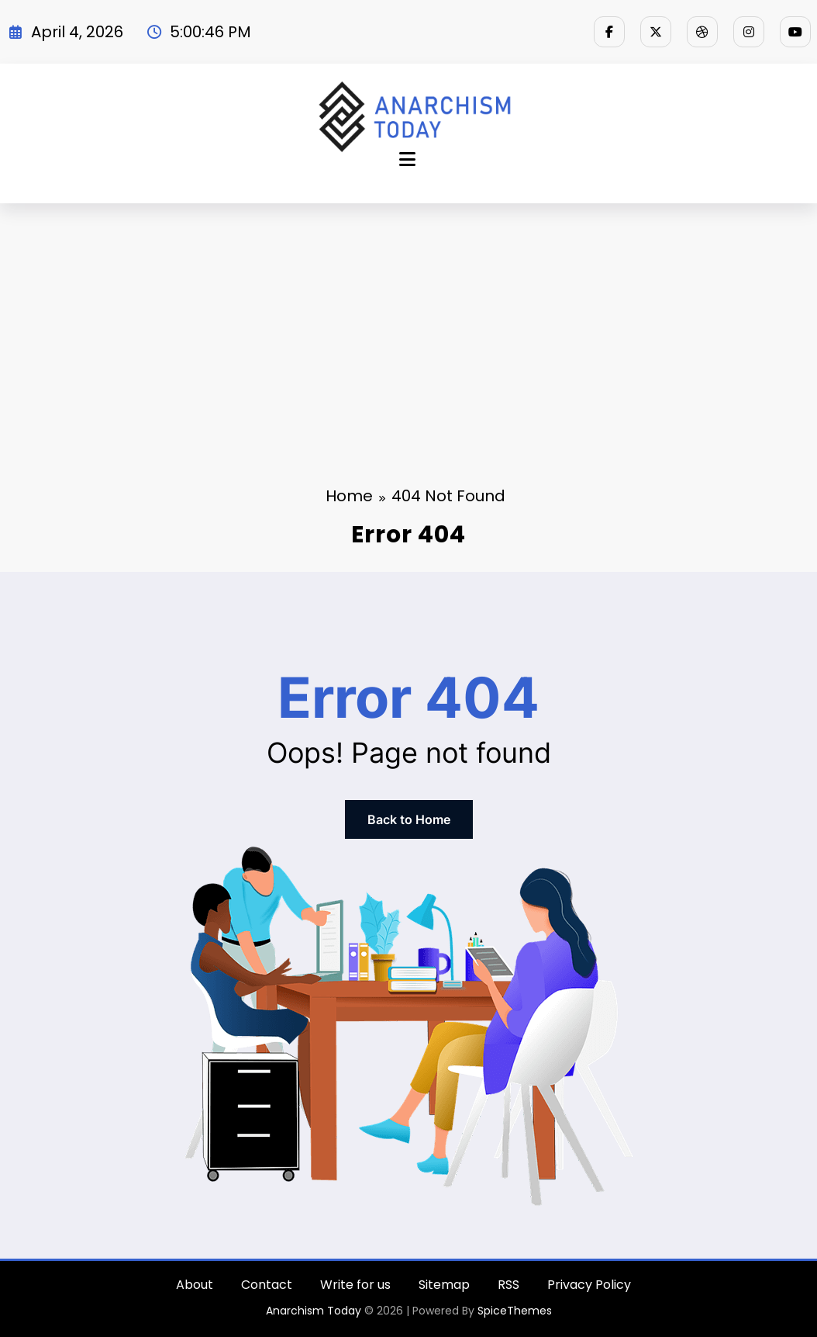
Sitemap (444, 1285)
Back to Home (408, 819)
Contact (266, 1285)
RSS (508, 1285)
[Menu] (407, 159)
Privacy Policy (589, 1285)
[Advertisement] (408, 319)
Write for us (355, 1285)
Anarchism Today (313, 1310)
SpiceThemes (514, 1310)
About (194, 1285)
